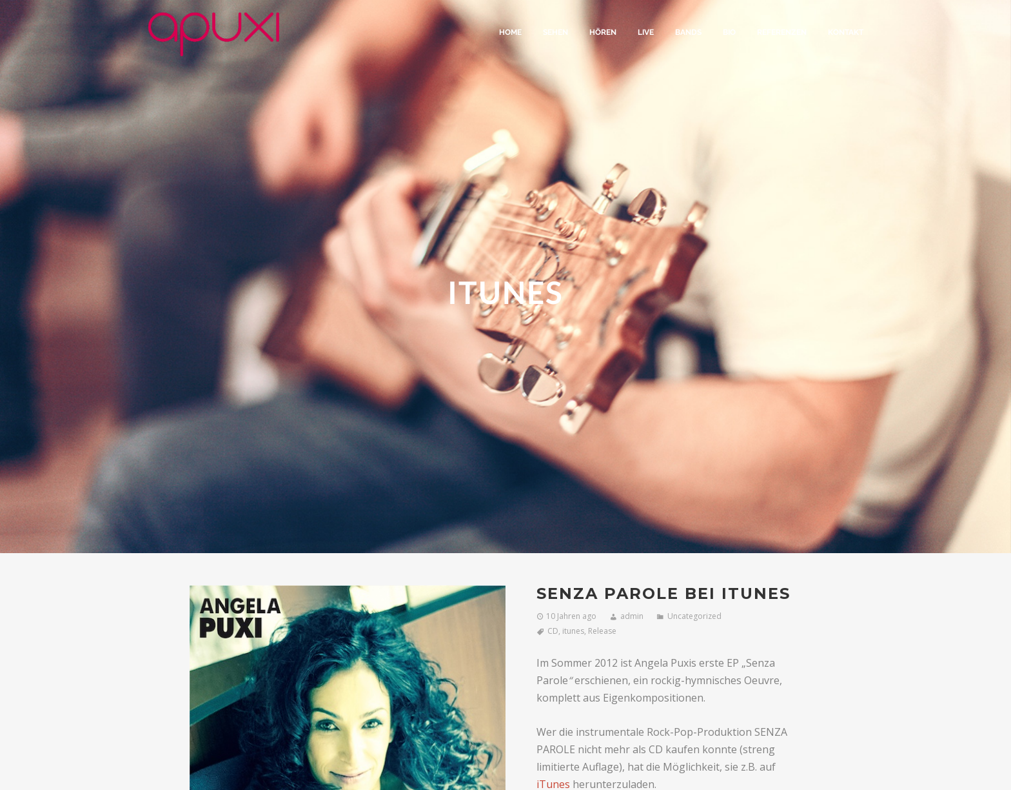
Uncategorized (694, 616)
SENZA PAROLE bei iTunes (663, 593)
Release (602, 630)
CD (552, 630)
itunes (573, 630)
